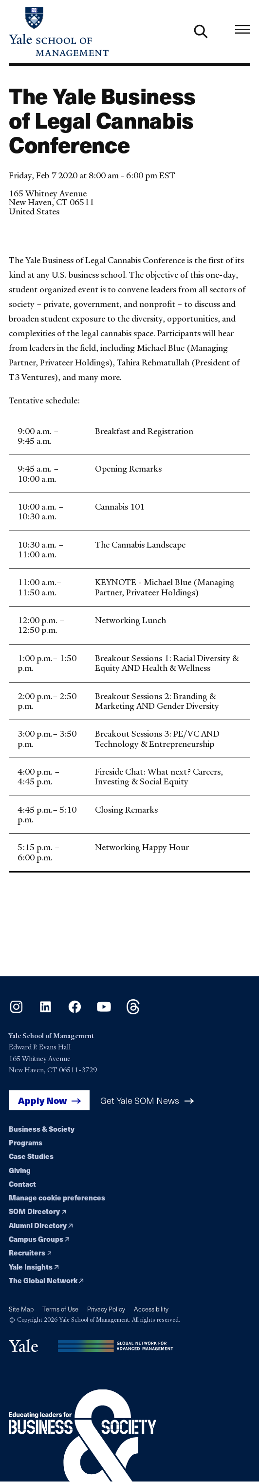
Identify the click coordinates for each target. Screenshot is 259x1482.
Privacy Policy (106, 1309)
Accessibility (151, 1309)
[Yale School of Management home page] (69, 31)
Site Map (21, 1309)
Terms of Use (60, 1309)
